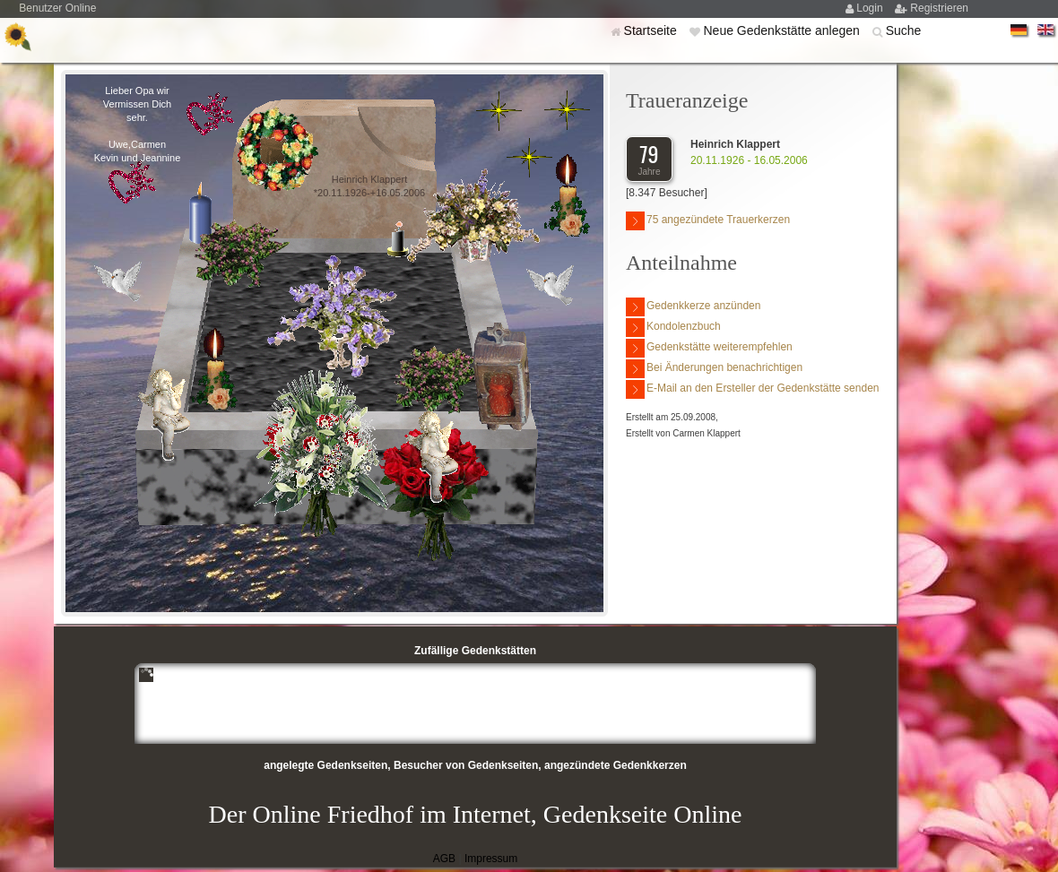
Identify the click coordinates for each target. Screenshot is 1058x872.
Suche (904, 30)
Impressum (490, 858)
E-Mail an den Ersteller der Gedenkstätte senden (752, 389)
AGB (444, 858)
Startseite (652, 30)
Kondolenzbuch (673, 327)
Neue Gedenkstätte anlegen (783, 30)
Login (871, 8)
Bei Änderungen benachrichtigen (714, 368)
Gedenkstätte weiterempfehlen (709, 348)
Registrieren (939, 8)
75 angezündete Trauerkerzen (708, 221)
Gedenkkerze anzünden (693, 307)
